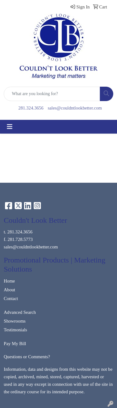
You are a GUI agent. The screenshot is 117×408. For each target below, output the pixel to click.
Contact (11, 298)
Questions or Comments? (27, 356)
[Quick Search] (52, 94)
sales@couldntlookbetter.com (75, 107)
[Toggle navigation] (9, 126)
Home (9, 280)
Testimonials (15, 329)
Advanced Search (20, 312)
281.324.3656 (31, 107)
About (9, 289)
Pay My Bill (15, 343)
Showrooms (15, 321)
